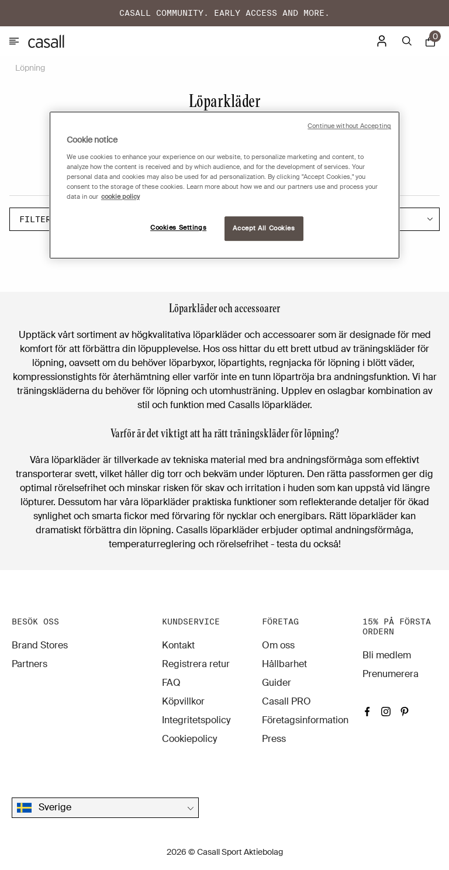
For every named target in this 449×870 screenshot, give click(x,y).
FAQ (171, 682)
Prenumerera (390, 674)
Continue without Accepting (349, 126)
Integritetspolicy (196, 720)
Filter (45, 219)
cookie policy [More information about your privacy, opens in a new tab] (120, 196)
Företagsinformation (305, 720)
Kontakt (178, 645)
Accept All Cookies (264, 228)
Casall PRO (286, 701)
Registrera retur (196, 664)
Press (274, 739)
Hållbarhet (284, 664)
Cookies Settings (178, 227)
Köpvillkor (183, 701)
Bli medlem (386, 655)
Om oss (278, 645)
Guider (276, 682)
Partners (29, 664)
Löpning (30, 68)
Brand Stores (40, 645)
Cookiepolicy (189, 739)
